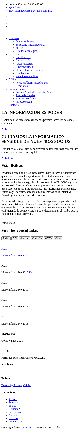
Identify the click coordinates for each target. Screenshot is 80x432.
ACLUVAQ (28, 427)
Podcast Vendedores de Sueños (33, 92)
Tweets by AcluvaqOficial (16, 385)
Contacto (14, 104)
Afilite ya (6, 129)
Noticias (13, 418)
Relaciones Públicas (27, 76)
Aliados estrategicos (27, 50)
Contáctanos (16, 421)
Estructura (14, 402)
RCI (15, 238)
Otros (58, 238)
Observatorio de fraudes (29, 69)
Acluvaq (13, 399)
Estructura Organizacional (30, 44)
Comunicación (17, 88)
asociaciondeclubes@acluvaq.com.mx (30, 10)
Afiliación (14, 408)
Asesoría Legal (24, 63)
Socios (19, 47)
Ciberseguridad (24, 66)
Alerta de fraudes (25, 95)
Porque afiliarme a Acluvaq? (32, 82)
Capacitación (23, 60)
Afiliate (13, 79)
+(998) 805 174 (17, 7)
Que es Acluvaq (25, 41)
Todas (6, 238)
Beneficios (22, 85)
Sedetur (24, 238)
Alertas (13, 415)
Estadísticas (22, 73)
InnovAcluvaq (24, 101)
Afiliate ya (7, 157)
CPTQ (48, 238)
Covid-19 (37, 238)
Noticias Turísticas (26, 98)
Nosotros (14, 38)
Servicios (14, 54)
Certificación (23, 57)
